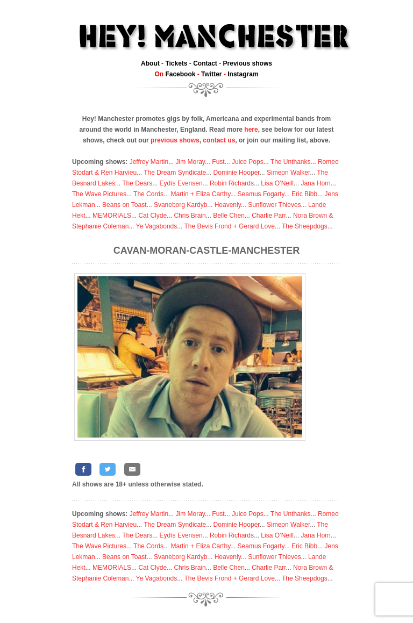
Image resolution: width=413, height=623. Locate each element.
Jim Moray (190, 162)
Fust (218, 162)
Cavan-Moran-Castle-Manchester (206, 250)
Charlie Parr (269, 215)
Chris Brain (189, 215)
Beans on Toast (124, 205)
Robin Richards (232, 183)
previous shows (175, 140)
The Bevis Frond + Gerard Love (229, 226)
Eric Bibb (304, 194)
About (150, 63)
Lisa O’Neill (277, 183)
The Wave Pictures (99, 194)
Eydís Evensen (181, 183)
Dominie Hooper (236, 172)
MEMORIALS (111, 215)
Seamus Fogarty (261, 194)
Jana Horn (315, 183)
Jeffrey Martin (149, 162)
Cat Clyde (152, 215)
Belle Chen (229, 215)
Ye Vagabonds (156, 226)
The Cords (148, 194)
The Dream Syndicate (175, 172)
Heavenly (228, 205)
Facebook (180, 74)
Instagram (242, 74)
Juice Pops (248, 162)
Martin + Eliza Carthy (200, 194)
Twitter (211, 74)
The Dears (137, 183)
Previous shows (247, 63)
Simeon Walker (288, 172)
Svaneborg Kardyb (180, 205)
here (251, 129)
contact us (219, 140)
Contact (205, 63)
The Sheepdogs (304, 226)
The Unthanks (290, 162)
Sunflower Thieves (274, 205)
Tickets (176, 63)
